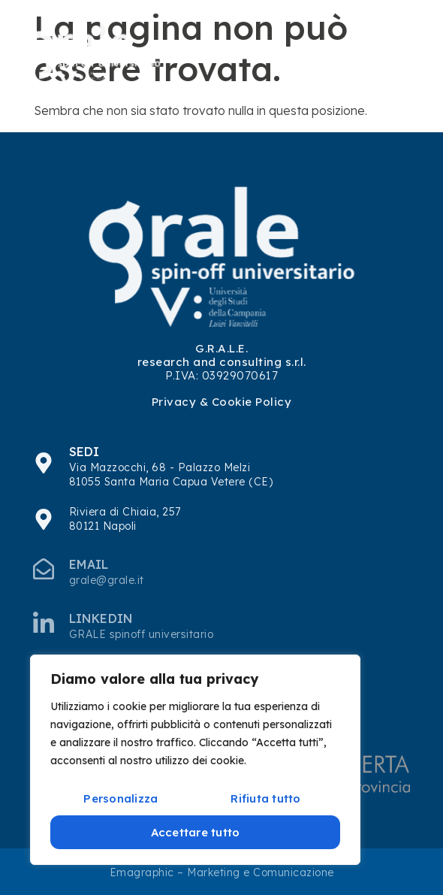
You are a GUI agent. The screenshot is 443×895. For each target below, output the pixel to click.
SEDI (84, 451)
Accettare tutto (195, 832)
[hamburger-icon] (400, 53)
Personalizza (120, 798)
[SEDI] (43, 462)
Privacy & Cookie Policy (222, 402)
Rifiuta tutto (265, 798)
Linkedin (101, 618)
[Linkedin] (43, 622)
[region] (195, 760)
